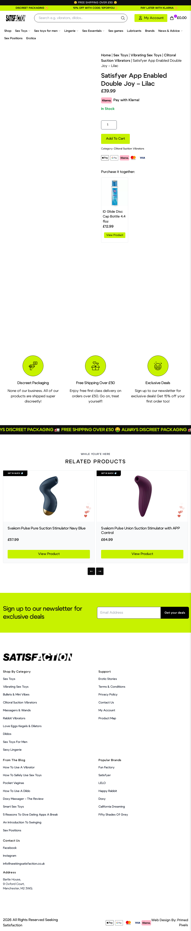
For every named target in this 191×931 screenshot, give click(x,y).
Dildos (7, 733)
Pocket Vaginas (13, 783)
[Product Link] (48, 496)
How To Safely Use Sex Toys (22, 775)
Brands (150, 30)
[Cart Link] (178, 18)
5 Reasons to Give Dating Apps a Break (30, 814)
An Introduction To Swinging (22, 822)
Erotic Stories (107, 678)
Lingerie (71, 30)
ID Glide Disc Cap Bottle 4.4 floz (114, 216)
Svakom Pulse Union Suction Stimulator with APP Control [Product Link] (140, 530)
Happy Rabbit (107, 791)
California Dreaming (111, 806)
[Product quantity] (109, 124)
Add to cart (115, 138)
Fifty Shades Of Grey (113, 814)
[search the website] (123, 18)
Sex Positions (13, 38)
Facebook (10, 847)
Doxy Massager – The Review (23, 798)
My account (106, 710)
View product (114, 235)
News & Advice (170, 30)
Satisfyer (104, 775)
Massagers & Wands (17, 710)
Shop (7, 30)
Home (106, 55)
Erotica (31, 38)
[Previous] (91, 571)
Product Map (107, 718)
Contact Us (106, 702)
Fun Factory (106, 767)
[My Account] (150, 18)
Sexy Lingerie (12, 749)
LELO (102, 783)
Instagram (9, 855)
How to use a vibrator (19, 767)
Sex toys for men (47, 30)
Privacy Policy (108, 694)
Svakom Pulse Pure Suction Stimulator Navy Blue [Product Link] (46, 528)
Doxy (102, 798)
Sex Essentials (93, 30)
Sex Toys (22, 30)
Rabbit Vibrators (14, 718)
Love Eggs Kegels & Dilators (22, 726)
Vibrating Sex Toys (146, 55)
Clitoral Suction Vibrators (129, 148)
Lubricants (134, 30)
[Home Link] (15, 18)
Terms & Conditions (111, 686)
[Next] (100, 571)
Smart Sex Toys (13, 806)
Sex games (115, 30)
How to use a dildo (16, 791)
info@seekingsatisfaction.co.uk (24, 863)
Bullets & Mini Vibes (16, 694)
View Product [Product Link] (49, 554)
